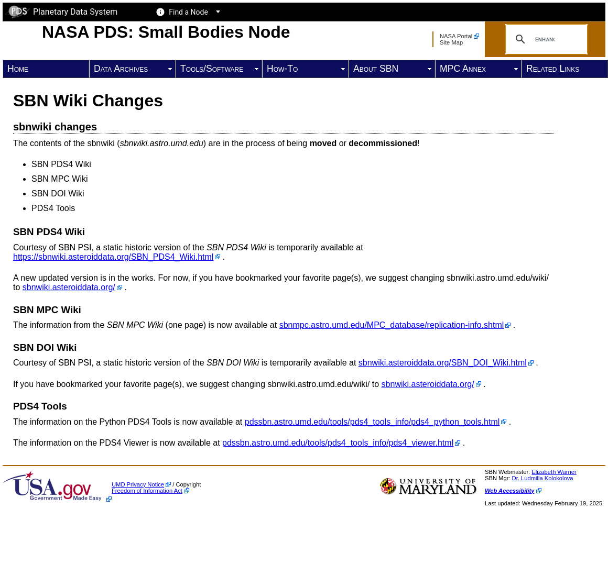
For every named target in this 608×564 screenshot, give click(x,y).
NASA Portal (456, 36)
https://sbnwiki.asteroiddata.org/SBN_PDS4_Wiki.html (113, 256)
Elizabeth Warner (553, 472)
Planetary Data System (61, 11)
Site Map (451, 42)
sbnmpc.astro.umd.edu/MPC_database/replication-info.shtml (391, 324)
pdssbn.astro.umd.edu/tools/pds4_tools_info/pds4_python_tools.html (372, 421)
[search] (545, 39)
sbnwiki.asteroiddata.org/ (69, 287)
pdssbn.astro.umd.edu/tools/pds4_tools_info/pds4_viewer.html (337, 442)
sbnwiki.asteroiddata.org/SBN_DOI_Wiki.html (443, 362)
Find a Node (188, 12)
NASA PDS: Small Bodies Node (166, 32)
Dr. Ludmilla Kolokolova (542, 478)
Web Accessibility (510, 491)
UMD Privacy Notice (138, 484)
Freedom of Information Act (147, 491)
